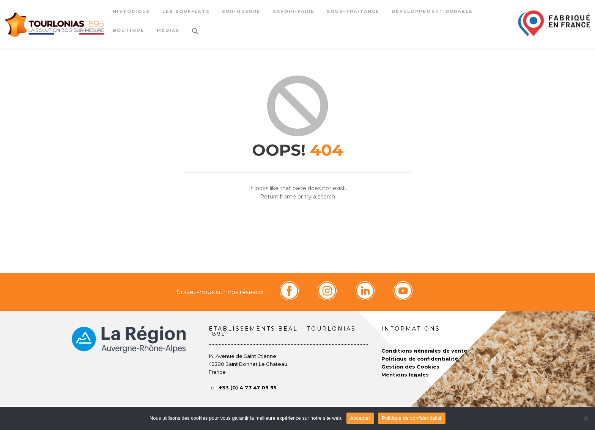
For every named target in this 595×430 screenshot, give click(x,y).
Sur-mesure (241, 11)
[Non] (585, 418)
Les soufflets (186, 11)
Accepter (360, 418)
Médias (168, 30)
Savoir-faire (294, 11)
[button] (195, 34)
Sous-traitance (353, 11)
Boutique (129, 30)
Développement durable (432, 11)
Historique (131, 11)
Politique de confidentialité (412, 418)
